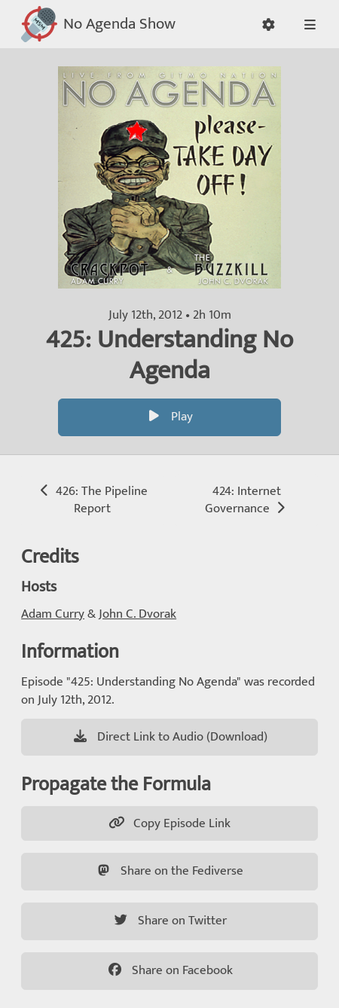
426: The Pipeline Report (92, 500)
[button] (268, 24)
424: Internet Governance (247, 500)
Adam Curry (52, 614)
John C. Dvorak (137, 614)
